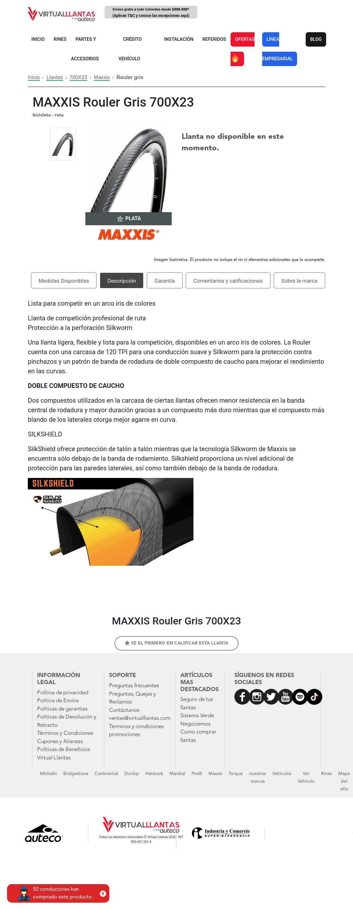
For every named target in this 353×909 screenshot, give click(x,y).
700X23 (78, 77)
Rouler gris (129, 77)
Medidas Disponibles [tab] (64, 281)
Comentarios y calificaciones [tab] (228, 281)
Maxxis (102, 77)
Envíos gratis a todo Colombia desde (150, 13)
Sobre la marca (299, 281)
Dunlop (131, 773)
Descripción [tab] (121, 281)
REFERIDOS (214, 39)
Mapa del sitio (344, 781)
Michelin (48, 773)
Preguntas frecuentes (134, 686)
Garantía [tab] (164, 281)
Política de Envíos (58, 701)
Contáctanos (124, 710)
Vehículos (281, 773)
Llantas (54, 77)
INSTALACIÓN (178, 39)
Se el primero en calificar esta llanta (176, 643)
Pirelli (197, 773)
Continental (106, 773)
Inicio (34, 77)
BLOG (316, 39)
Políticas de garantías (62, 709)
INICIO (38, 39)
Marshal (177, 773)
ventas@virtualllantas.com (139, 718)
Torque (236, 773)
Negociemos (195, 724)
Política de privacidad (62, 693)
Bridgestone (75, 773)
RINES (60, 39)
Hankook (154, 773)
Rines (326, 773)
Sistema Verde (197, 716)
